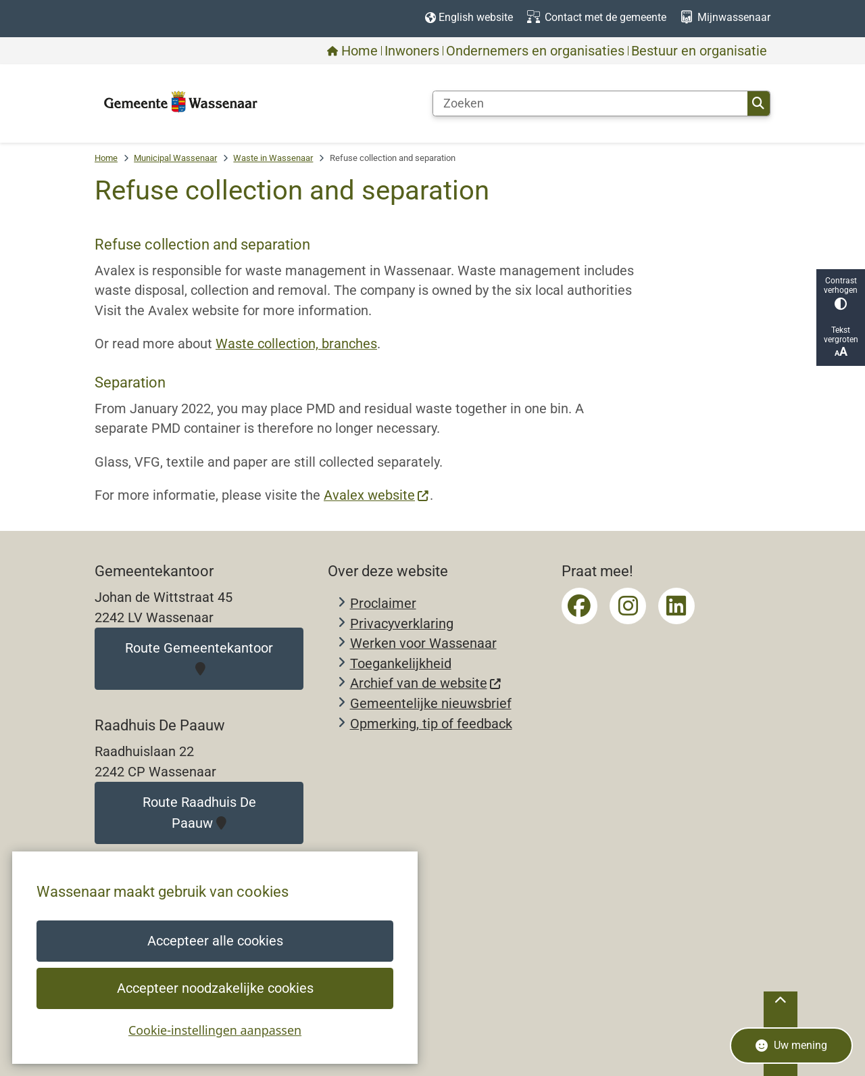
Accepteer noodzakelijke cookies (214, 988)
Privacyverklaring (401, 624)
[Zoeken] (590, 103)
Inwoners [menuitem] (412, 51)
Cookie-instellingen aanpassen (214, 1030)
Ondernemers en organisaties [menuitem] (535, 51)
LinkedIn (676, 606)
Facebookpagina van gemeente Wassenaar (580, 606)
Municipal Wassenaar (175, 158)
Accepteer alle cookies (214, 941)
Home (106, 158)
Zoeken (758, 103)
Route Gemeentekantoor (199, 658)
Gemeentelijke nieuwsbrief (431, 703)
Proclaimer (383, 603)
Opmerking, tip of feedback (431, 724)
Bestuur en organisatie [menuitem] (699, 51)
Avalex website (377, 495)
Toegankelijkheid (400, 664)
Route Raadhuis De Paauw (199, 813)
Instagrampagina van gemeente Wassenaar (628, 606)
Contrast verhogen (840, 293)
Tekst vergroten (840, 341)
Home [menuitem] (352, 51)
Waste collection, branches (296, 344)
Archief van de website (426, 683)
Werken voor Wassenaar (423, 643)
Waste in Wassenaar (273, 158)
